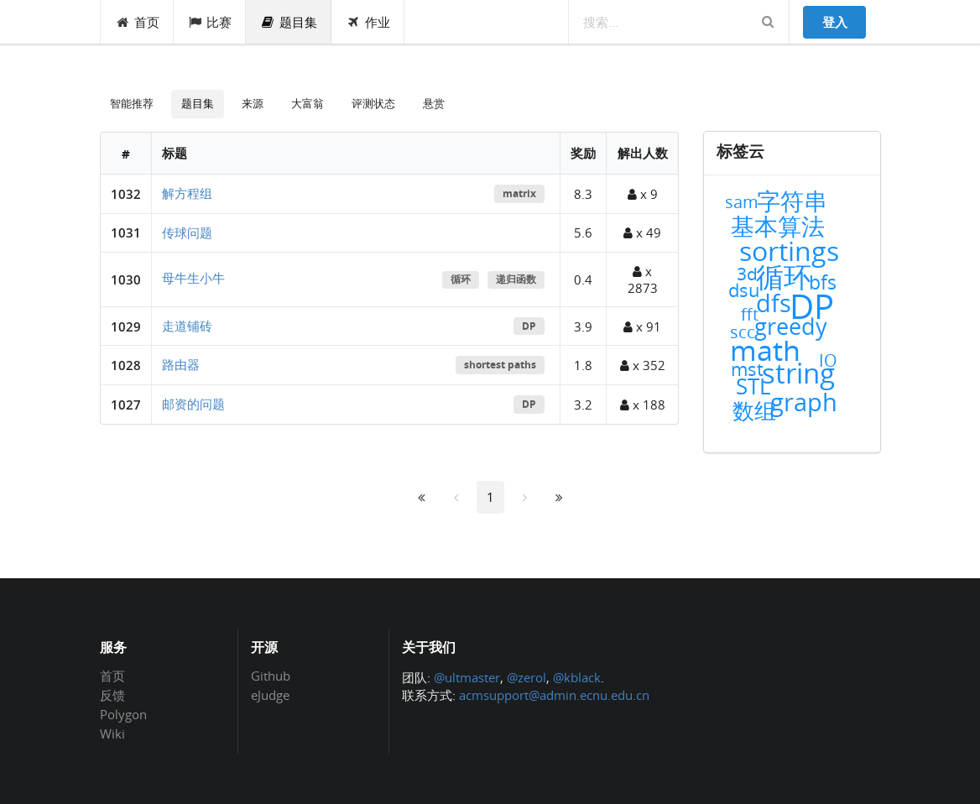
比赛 (210, 21)
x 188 (642, 404)
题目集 (288, 21)
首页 (137, 21)
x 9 (643, 193)
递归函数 (516, 279)
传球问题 (187, 232)
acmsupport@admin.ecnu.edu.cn (554, 695)
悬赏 (434, 103)
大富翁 (307, 103)
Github (270, 676)
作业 (368, 21)
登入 (834, 21)
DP (529, 326)
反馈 (112, 695)
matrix (519, 193)
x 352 (642, 365)
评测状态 (373, 103)
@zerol (526, 677)
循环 (461, 279)
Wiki (112, 733)
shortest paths (500, 365)
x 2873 (643, 279)
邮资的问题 (193, 403)
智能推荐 (132, 103)
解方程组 (187, 193)
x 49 (642, 232)
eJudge (270, 694)
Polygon (123, 714)
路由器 (181, 364)
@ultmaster (467, 677)
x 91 (642, 326)
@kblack (577, 677)
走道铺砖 (187, 325)
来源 (252, 103)
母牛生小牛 (193, 277)
